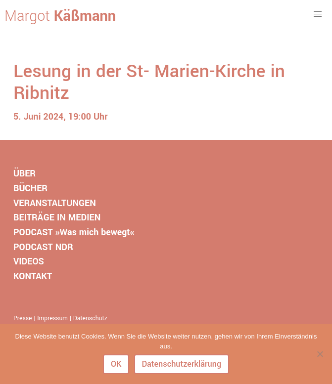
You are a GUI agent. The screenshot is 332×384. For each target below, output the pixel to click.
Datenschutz (90, 318)
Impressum (52, 318)
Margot (60, 16)
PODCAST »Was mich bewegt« (73, 232)
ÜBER (24, 173)
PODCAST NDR (43, 247)
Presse (22, 318)
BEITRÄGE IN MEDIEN (56, 217)
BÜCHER (30, 188)
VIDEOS (28, 261)
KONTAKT (32, 276)
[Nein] (320, 354)
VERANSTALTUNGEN (54, 203)
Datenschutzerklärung (181, 364)
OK (116, 364)
